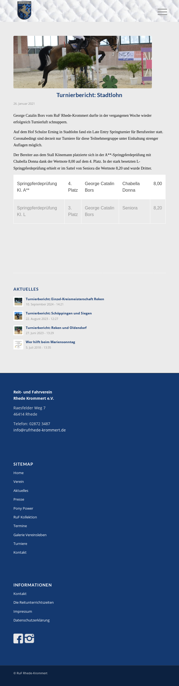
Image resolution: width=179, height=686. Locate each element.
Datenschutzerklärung (31, 620)
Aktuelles (20, 490)
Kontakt (20, 552)
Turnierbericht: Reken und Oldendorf (56, 327)
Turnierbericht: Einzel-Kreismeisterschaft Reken (65, 299)
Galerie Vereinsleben (30, 534)
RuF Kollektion (25, 517)
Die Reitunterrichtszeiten (33, 602)
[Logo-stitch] (74, 11)
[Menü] (158, 11)
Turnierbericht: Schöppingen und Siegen (59, 313)
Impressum (22, 611)
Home (18, 472)
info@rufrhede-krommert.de (39, 430)
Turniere (20, 543)
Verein (18, 481)
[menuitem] (158, 11)
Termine (20, 525)
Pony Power (23, 508)
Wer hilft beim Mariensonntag (50, 342)
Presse (18, 499)
